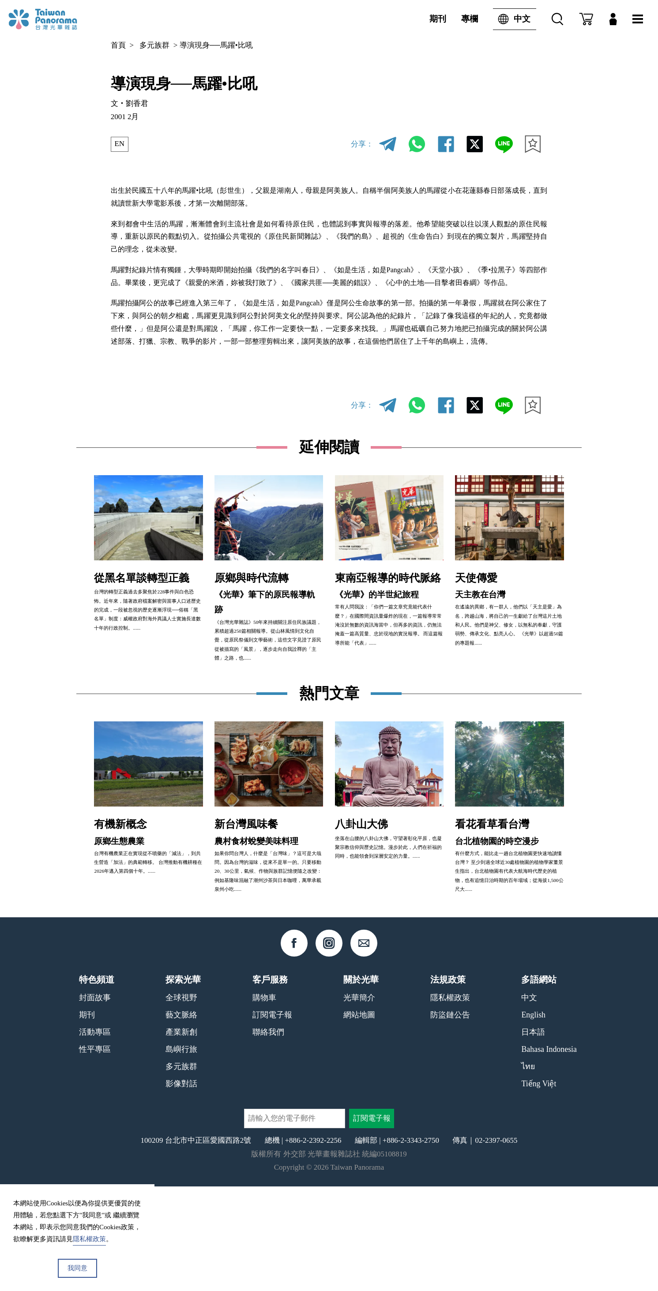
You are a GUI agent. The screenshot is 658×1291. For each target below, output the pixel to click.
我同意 (77, 1268)
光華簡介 (359, 1102)
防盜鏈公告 (450, 1119)
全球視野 (181, 1102)
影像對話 (181, 1188)
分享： (362, 144)
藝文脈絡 (181, 1119)
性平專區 (95, 1153)
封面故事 (95, 1102)
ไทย (528, 1171)
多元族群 (154, 45)
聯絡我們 (268, 1136)
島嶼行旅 (181, 1153)
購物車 (264, 1102)
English (533, 1119)
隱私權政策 (450, 1102)
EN (120, 143)
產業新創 (181, 1136)
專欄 (469, 18)
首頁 (118, 45)
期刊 (437, 18)
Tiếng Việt (538, 1188)
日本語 (533, 1136)
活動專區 (95, 1136)
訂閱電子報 (272, 1119)
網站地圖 (359, 1119)
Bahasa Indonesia (549, 1153)
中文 (511, 19)
